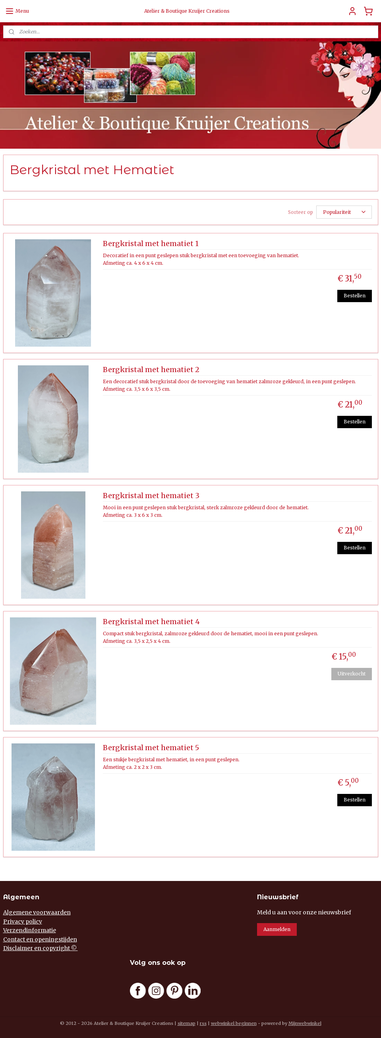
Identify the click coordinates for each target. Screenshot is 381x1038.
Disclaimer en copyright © (40, 948)
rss (203, 1023)
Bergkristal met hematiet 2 (151, 369)
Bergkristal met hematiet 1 (151, 243)
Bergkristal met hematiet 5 (151, 747)
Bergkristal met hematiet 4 (151, 621)
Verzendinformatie (29, 930)
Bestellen (355, 296)
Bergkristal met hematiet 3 (151, 495)
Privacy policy (22, 921)
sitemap (186, 1023)
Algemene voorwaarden (37, 912)
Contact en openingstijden (40, 939)
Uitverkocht (352, 674)
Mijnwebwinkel (304, 1023)
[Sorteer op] (344, 212)
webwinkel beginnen (234, 1023)
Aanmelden (276, 929)
